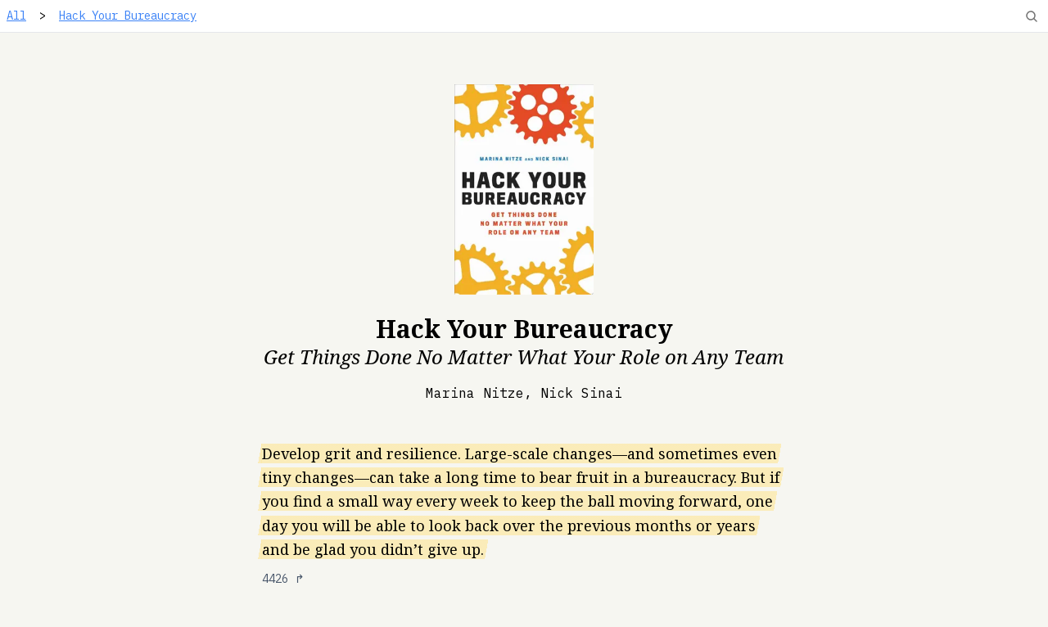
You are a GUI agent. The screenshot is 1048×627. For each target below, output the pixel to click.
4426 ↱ (283, 578)
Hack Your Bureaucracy (127, 15)
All (16, 15)
